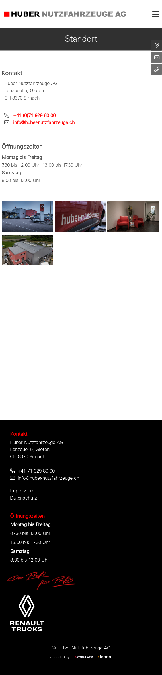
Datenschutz (23, 498)
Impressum (22, 491)
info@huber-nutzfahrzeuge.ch (44, 122)
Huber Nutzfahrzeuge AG (36, 442)
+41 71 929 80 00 (36, 471)
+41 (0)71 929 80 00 (34, 115)
